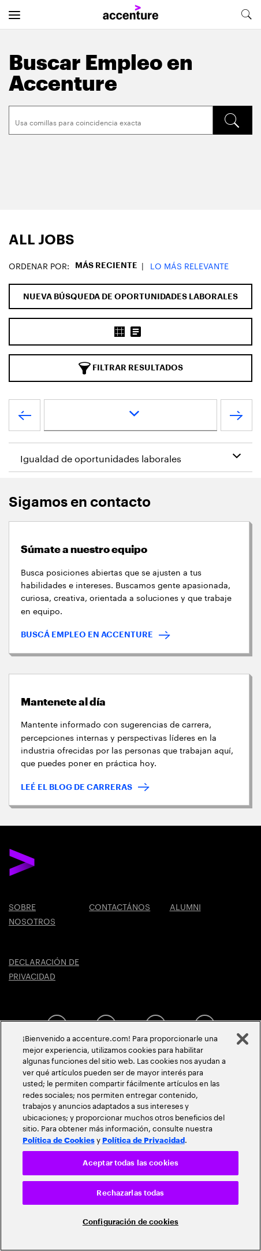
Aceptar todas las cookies (130, 1163)
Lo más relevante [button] (189, 265)
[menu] (14, 14)
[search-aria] (246, 14)
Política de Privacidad (143, 1139)
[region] (130, 1135)
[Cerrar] (242, 1039)
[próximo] (236, 418)
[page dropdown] (130, 415)
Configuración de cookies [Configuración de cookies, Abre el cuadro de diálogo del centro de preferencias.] (130, 1222)
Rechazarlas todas (130, 1193)
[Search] (111, 120)
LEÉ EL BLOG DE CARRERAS (76, 787)
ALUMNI (185, 906)
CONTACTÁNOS (119, 906)
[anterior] (24, 418)
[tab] (130, 240)
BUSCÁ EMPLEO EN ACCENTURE (87, 634)
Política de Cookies (59, 1139)
